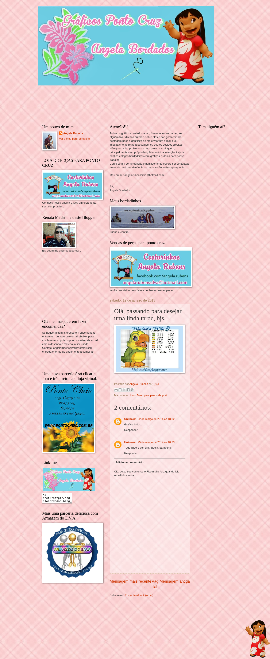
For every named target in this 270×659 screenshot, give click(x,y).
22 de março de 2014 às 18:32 (156, 419)
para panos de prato (156, 395)
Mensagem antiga (175, 581)
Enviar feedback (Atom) (139, 595)
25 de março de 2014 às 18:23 (156, 442)
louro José (136, 395)
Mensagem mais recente (130, 581)
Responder (131, 430)
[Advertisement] (73, 285)
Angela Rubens (73, 133)
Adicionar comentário (129, 462)
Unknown (130, 419)
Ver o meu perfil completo (74, 138)
